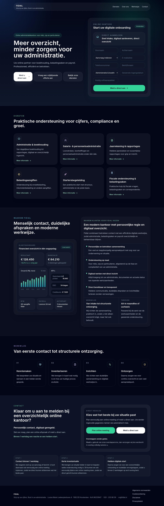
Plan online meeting (100, 430)
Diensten (116, 7)
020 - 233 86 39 (110, 497)
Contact (145, 7)
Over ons (125, 7)
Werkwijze (135, 7)
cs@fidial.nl (122, 497)
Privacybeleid (137, 501)
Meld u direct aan (24, 76)
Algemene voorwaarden (141, 490)
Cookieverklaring (138, 494)
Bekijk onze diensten (73, 76)
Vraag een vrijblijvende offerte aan (48, 76)
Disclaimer (136, 498)
